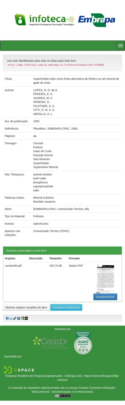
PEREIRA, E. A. (43, 94)
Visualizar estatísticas (66, 307)
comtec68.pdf (13, 265)
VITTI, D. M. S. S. (44, 110)
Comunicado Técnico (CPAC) (51, 231)
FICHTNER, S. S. (44, 106)
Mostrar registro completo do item (26, 307)
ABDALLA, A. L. (43, 113)
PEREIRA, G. (41, 102)
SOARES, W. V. (43, 98)
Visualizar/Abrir (105, 296)
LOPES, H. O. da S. (45, 90)
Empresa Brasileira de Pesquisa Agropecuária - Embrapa (41, 375)
